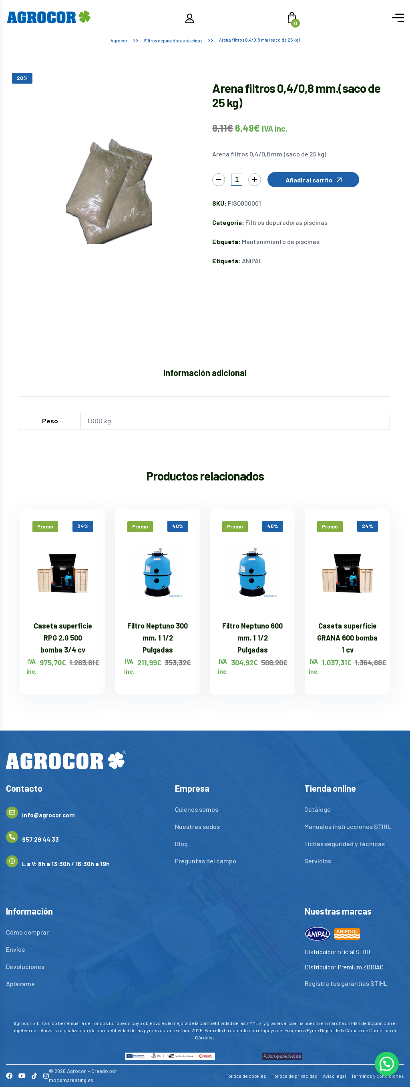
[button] (313, 180)
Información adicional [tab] (205, 372)
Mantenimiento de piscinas (281, 241)
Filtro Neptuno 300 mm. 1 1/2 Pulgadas (157, 637)
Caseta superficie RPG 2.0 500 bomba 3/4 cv (63, 637)
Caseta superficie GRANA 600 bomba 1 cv (347, 637)
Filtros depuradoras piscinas (173, 40)
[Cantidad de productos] (236, 180)
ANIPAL (252, 260)
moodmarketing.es (71, 1080)
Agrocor (119, 40)
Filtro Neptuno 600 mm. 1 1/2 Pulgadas (252, 637)
